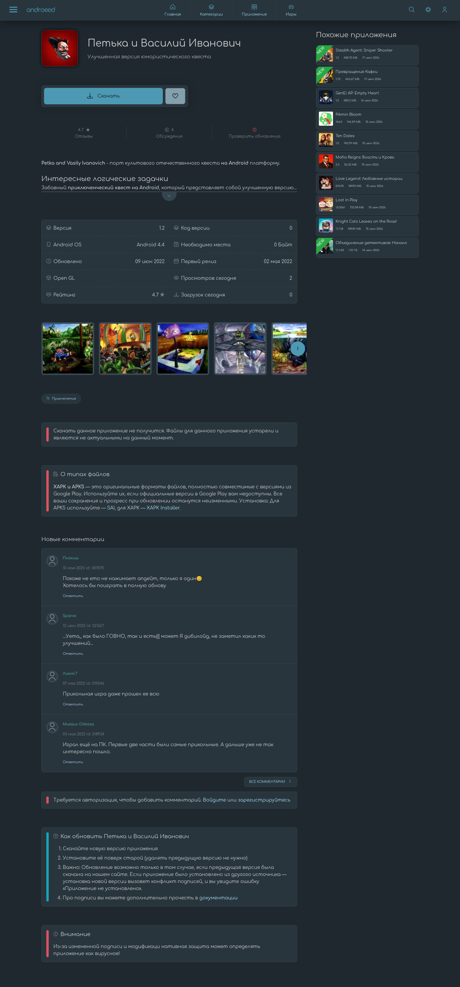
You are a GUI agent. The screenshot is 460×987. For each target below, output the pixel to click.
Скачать (103, 96)
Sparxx (69, 616)
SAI (111, 508)
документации (218, 898)
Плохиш (70, 558)
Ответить (73, 596)
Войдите (214, 800)
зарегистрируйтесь (264, 800)
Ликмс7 (70, 673)
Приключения (61, 398)
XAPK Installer (163, 508)
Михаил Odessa (78, 724)
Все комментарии (270, 781)
